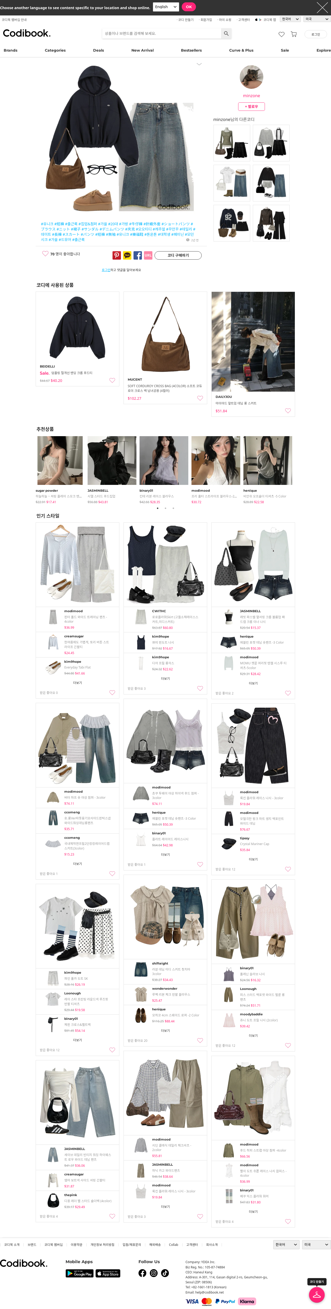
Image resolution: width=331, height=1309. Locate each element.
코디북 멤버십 (53, 1244)
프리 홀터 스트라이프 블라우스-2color (216, 496)
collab (173, 1244)
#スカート (71, 234)
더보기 (77, 683)
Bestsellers (191, 50)
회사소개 (212, 1244)
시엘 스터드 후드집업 (101, 496)
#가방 (123, 223)
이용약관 (76, 1244)
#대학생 (164, 234)
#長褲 (57, 234)
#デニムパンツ (112, 229)
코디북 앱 (270, 20)
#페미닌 (177, 234)
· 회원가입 (205, 20)
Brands (10, 50)
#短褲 (59, 223)
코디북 (26, 33)
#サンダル (90, 229)
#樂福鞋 (136, 234)
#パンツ (87, 234)
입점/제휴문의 (131, 1244)
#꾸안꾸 (172, 229)
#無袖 (111, 234)
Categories (55, 50)
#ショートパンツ (176, 223)
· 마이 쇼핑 (224, 20)
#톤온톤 (150, 234)
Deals (98, 50)
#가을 (102, 223)
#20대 (113, 223)
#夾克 (130, 229)
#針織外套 (152, 223)
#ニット (63, 229)
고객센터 (192, 1244)
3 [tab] (173, 508)
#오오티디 (144, 229)
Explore (324, 50)
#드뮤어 (65, 239)
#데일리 (186, 229)
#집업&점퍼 (87, 223)
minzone (251, 95)
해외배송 (155, 1244)
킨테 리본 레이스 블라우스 (157, 496)
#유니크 (47, 223)
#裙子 (76, 229)
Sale (285, 50)
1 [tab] (157, 508)
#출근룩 (71, 223)
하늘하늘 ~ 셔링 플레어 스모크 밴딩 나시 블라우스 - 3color (74, 496)
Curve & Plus (241, 50)
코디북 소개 (11, 1244)
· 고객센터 (243, 20)
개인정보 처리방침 (102, 1244)
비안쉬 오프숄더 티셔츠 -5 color (264, 496)
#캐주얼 (159, 229)
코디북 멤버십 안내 (14, 20)
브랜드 (32, 1244)
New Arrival (142, 50)
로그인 (106, 270)
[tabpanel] (62, 469)
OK (189, 6)
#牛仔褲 (135, 223)
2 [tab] (165, 508)
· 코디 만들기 (185, 20)
